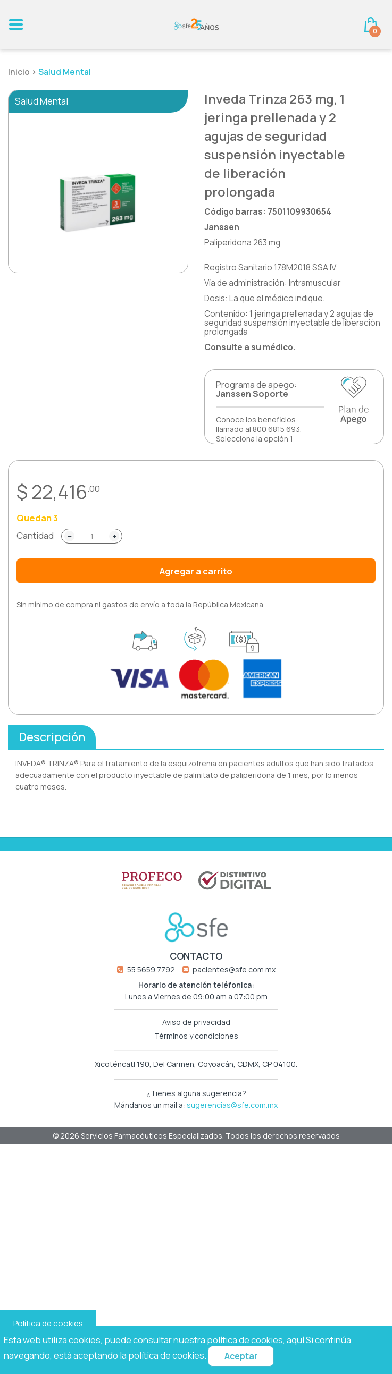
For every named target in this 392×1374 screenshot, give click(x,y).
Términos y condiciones (196, 1062)
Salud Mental (64, 72)
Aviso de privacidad (196, 1049)
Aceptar (240, 1356)
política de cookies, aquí (255, 1340)
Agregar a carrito (196, 571)
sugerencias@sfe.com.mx (232, 1131)
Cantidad (35, 535)
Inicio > (23, 72)
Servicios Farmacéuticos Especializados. (153, 1162)
